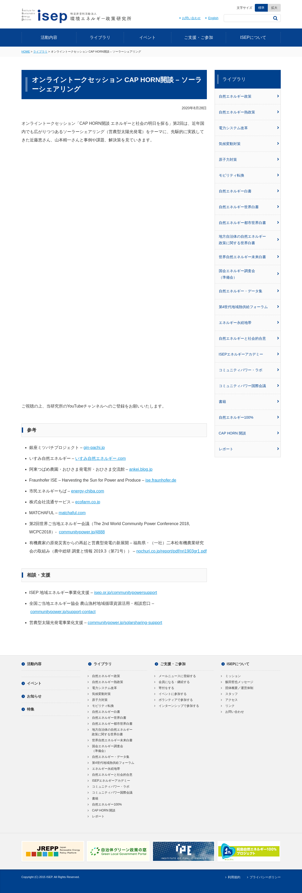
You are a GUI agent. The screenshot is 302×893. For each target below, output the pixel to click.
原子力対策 (249, 159)
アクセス (229, 700)
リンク (228, 706)
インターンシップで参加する (177, 706)
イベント (147, 37)
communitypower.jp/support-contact (63, 611)
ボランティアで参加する (174, 700)
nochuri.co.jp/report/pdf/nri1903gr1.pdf (171, 551)
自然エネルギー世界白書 (249, 207)
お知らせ (31, 696)
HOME (26, 51)
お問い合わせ (189, 18)
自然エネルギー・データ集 (249, 291)
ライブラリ (100, 37)
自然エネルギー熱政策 (249, 112)
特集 (28, 709)
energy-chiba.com (87, 491)
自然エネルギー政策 (249, 96)
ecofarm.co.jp (87, 502)
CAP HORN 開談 (249, 433)
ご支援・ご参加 (198, 37)
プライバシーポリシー (262, 877)
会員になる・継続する (172, 682)
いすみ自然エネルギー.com (100, 458)
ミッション (231, 676)
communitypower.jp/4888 (82, 532)
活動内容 (49, 37)
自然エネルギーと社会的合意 (249, 338)
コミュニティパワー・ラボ (249, 370)
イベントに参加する (171, 694)
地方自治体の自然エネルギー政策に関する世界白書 (249, 239)
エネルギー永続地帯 (249, 323)
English (211, 18)
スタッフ (229, 694)
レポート (249, 449)
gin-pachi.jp (94, 447)
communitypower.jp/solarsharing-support (125, 622)
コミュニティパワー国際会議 (249, 386)
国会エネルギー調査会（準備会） (249, 274)
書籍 (249, 402)
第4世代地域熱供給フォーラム (249, 307)
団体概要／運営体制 (237, 688)
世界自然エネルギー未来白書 (249, 257)
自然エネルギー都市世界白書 (249, 223)
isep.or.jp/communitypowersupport (125, 592)
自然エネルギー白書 (249, 191)
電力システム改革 (249, 128)
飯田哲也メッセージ (237, 682)
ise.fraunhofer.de (160, 480)
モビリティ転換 (249, 175)
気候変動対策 (249, 144)
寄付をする (164, 688)
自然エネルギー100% (249, 417)
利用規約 (232, 877)
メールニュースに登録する (175, 676)
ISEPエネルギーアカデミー (249, 354)
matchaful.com (72, 513)
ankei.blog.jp (140, 469)
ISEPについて (253, 37)
